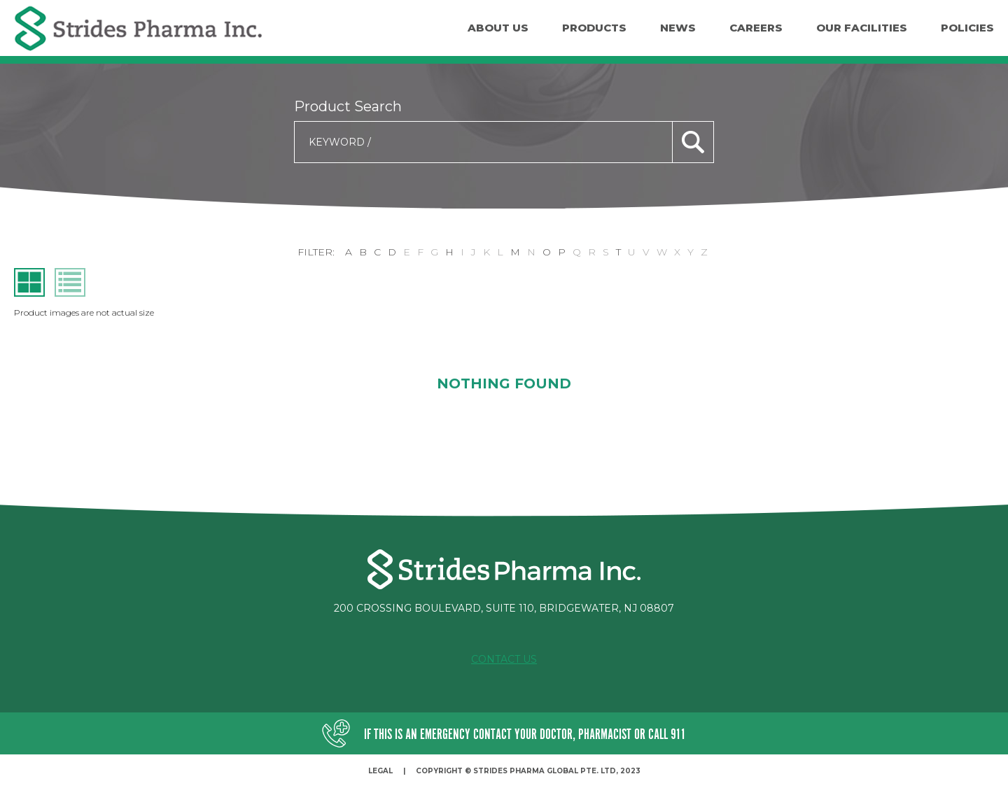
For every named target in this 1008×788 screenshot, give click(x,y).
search (693, 142)
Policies (967, 27)
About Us (498, 27)
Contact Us (504, 659)
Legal (380, 770)
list (70, 282)
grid (29, 282)
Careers (756, 27)
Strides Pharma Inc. (138, 28)
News (678, 27)
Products (594, 27)
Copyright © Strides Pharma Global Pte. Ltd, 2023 (528, 770)
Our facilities (861, 27)
